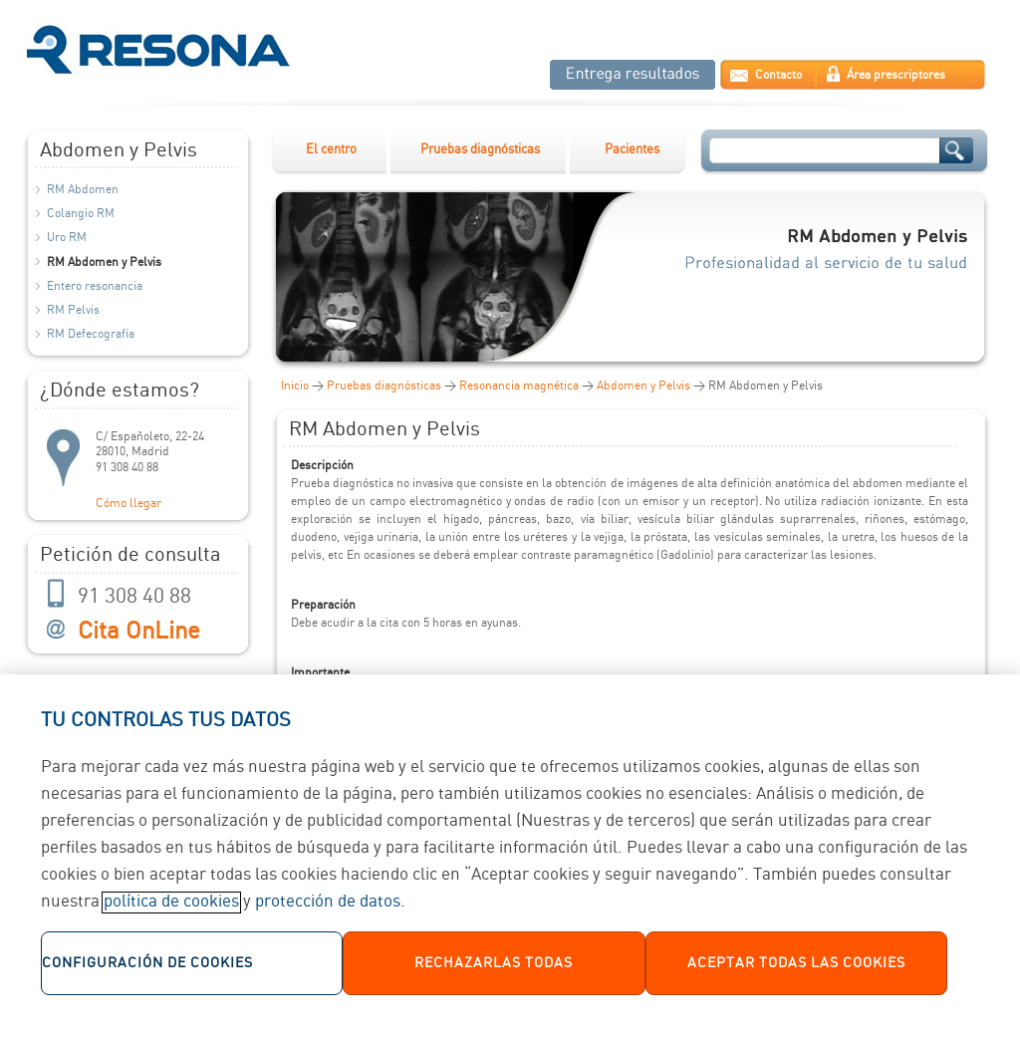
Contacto (778, 75)
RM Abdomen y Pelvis (104, 262)
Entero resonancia (94, 286)
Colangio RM (81, 213)
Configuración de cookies (147, 970)
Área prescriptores (896, 75)
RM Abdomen (83, 189)
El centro (331, 149)
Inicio (295, 386)
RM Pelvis (73, 310)
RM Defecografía (90, 334)
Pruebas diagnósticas (480, 149)
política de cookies (171, 909)
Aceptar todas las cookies (796, 970)
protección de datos (327, 909)
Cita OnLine (139, 633)
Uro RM (67, 237)
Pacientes (632, 149)
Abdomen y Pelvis (643, 386)
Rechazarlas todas (493, 970)
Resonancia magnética (519, 386)
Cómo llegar (128, 503)
